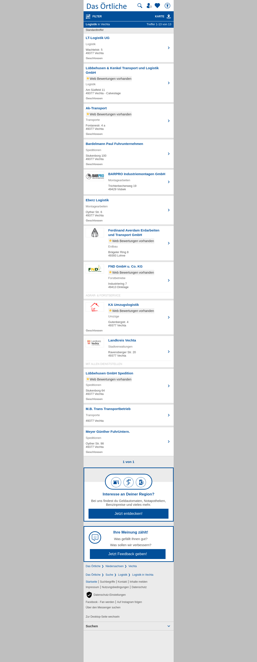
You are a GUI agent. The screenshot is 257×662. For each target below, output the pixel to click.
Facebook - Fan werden (100, 602)
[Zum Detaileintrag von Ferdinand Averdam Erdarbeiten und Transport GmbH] (128, 243)
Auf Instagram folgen (129, 602)
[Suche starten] (139, 5)
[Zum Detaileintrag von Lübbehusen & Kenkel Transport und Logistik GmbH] (128, 83)
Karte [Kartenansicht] (163, 16)
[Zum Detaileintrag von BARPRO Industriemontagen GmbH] (128, 182)
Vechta (133, 566)
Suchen (92, 626)
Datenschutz (139, 587)
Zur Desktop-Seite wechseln (103, 616)
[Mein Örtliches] (150, 5)
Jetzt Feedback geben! (127, 554)
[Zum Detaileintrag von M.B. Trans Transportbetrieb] (128, 415)
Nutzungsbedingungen (115, 587)
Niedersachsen (115, 566)
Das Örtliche (93, 566)
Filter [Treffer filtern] (97, 16)
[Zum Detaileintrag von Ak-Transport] (128, 121)
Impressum (92, 587)
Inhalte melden (139, 581)
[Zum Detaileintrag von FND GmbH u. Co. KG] (128, 281)
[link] (168, 16)
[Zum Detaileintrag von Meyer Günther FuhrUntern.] (128, 441)
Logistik (122, 574)
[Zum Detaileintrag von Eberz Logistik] (128, 210)
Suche (109, 574)
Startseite (91, 581)
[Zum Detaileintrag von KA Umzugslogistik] (128, 317)
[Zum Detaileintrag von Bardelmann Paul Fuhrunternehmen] (128, 154)
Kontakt (122, 581)
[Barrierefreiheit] (168, 5)
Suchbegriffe (107, 581)
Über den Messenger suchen (103, 607)
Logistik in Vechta (142, 574)
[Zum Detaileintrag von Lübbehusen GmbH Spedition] (128, 386)
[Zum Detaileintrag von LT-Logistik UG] (128, 48)
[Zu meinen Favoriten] (158, 5)
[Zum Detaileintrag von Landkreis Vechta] (128, 352)
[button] (106, 594)
